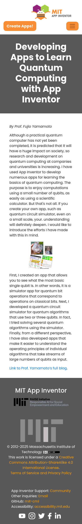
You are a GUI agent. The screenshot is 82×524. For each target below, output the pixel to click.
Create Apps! (20, 26)
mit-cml (32, 501)
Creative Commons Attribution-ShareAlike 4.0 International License (41, 462)
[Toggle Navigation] (72, 26)
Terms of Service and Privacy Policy (41, 473)
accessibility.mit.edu (52, 506)
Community (60, 490)
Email (43, 496)
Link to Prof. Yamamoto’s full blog (38, 368)
